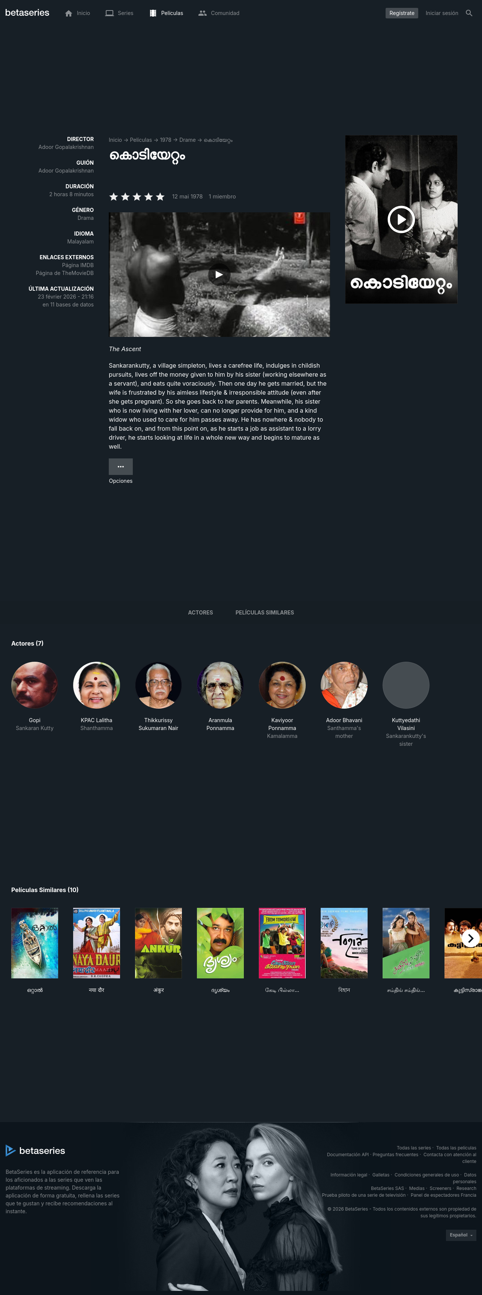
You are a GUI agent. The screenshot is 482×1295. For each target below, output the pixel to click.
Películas (141, 140)
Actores (200, 612)
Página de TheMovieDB (65, 273)
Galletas (381, 1175)
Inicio (115, 140)
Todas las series (414, 1148)
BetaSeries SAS (387, 1188)
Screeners (441, 1188)
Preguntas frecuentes (396, 1154)
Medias (417, 1188)
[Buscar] (469, 13)
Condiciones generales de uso (427, 1175)
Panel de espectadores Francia (443, 1195)
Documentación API (348, 1154)
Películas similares (265, 612)
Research (466, 1188)
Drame (187, 140)
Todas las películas (456, 1148)
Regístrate (401, 13)
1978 (165, 140)
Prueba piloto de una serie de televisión (363, 1195)
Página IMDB (78, 265)
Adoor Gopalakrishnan (66, 147)
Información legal (348, 1175)
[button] (34, 705)
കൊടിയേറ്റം (218, 140)
